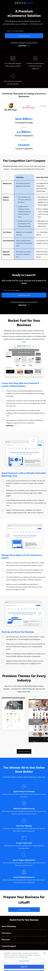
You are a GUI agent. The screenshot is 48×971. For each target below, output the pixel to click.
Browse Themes (24, 751)
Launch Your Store (24, 36)
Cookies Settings (24, 965)
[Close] (45, 957)
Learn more (22, 45)
